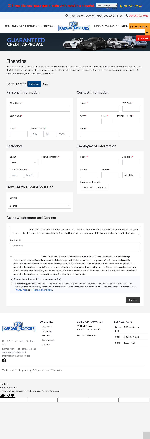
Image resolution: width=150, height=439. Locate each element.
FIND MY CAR (47, 26)
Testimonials (48, 339)
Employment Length (90, 181)
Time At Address (18, 169)
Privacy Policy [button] (18, 341)
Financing (47, 330)
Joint (45, 83)
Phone (83, 169)
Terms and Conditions (42, 289)
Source (13, 197)
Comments (15, 239)
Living (13, 156)
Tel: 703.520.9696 (86, 335)
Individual (34, 83)
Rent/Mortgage (50, 156)
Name (84, 156)
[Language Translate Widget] (106, 5)
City (83, 115)
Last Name (16, 115)
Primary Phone (125, 115)
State (104, 115)
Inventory (47, 326)
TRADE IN (99, 26)
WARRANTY (111, 26)
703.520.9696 (132, 6)
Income (105, 169)
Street (84, 103)
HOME (7, 26)
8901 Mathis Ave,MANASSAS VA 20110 (93, 15)
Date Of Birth (38, 128)
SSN (13, 128)
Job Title (127, 156)
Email (83, 128)
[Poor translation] (10, 395)
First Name (16, 103)
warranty (46, 335)
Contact (46, 344)
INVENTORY (18, 26)
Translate (111, 9)
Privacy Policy (21, 289)
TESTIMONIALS (126, 26)
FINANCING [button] (31, 26)
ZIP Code (127, 103)
